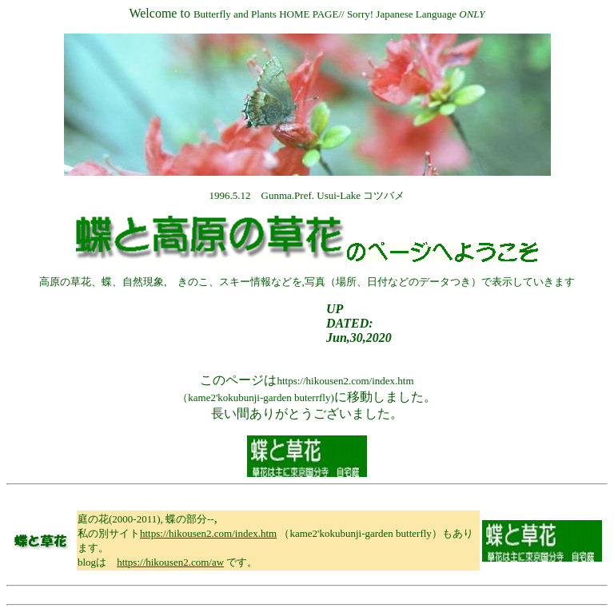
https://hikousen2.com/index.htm (208, 533)
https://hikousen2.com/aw (170, 562)
